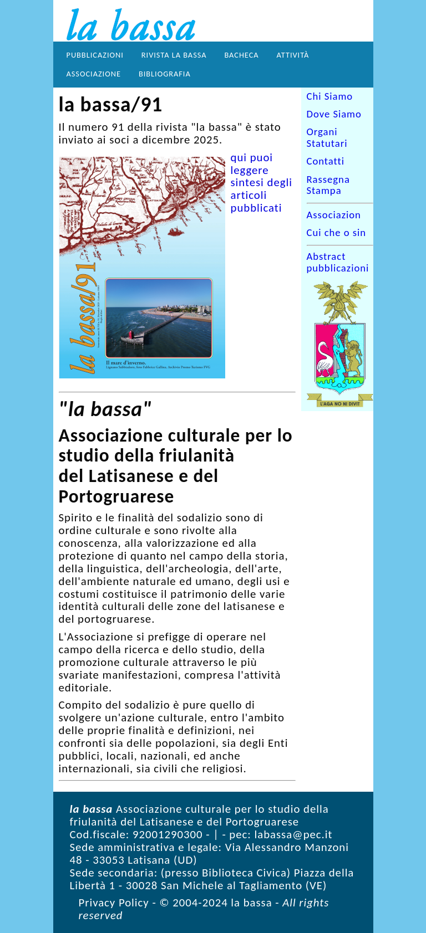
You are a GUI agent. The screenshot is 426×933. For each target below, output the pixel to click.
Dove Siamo (334, 114)
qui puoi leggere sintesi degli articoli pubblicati (261, 183)
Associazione (94, 74)
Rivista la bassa (174, 55)
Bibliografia (165, 74)
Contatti (326, 162)
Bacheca (241, 55)
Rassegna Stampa (328, 185)
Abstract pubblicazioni (338, 262)
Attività (293, 55)
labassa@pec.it (294, 834)
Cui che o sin (337, 233)
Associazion (334, 215)
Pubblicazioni (95, 55)
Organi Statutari (327, 138)
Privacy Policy (114, 902)
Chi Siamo (330, 96)
